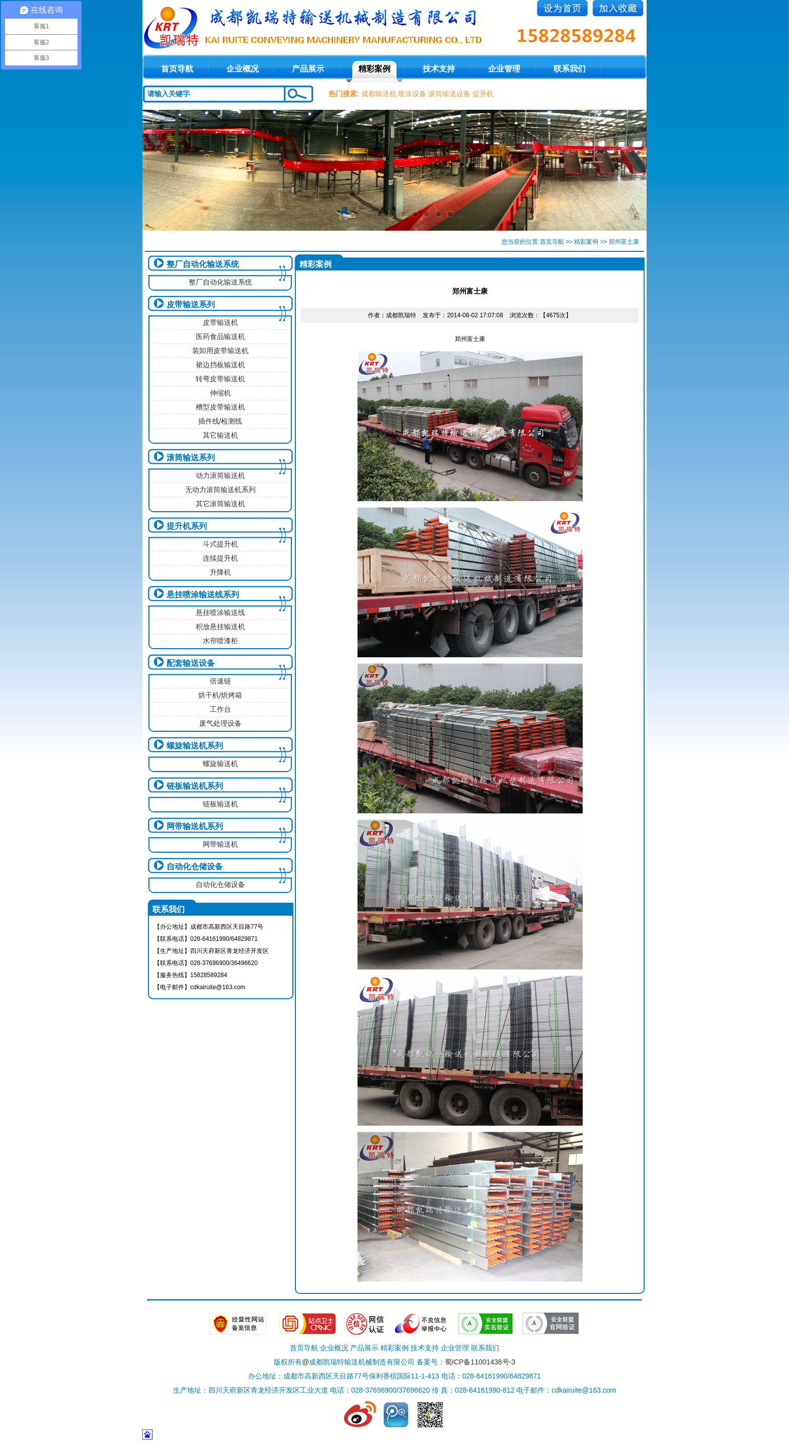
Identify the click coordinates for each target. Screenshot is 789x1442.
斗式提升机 (220, 544)
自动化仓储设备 (195, 866)
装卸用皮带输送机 (220, 351)
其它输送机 (220, 435)
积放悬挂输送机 (220, 627)
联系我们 (570, 68)
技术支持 (439, 68)
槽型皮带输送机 (220, 407)
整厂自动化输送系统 (203, 264)
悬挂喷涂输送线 (220, 612)
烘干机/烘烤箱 (220, 695)
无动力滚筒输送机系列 (220, 490)
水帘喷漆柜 (220, 641)
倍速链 (220, 681)
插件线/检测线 (220, 421)
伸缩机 (220, 393)
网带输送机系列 (195, 826)
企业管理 (504, 68)
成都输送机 (379, 94)
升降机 (220, 572)
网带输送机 (220, 844)
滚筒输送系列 (191, 457)
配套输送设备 (191, 663)
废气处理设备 (220, 723)
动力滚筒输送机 (220, 475)
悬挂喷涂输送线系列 (203, 594)
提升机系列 (187, 526)
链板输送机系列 (195, 786)
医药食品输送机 (220, 336)
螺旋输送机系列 (195, 745)
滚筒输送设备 (449, 94)
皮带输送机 (220, 322)
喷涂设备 (412, 94)
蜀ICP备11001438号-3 (480, 1362)
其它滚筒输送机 (220, 504)
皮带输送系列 (191, 304)
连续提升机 (220, 558)
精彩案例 (374, 68)
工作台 (220, 709)
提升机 (483, 94)
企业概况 (242, 68)
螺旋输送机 (220, 764)
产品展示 (308, 68)
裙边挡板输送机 (220, 365)
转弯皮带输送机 (220, 379)
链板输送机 (220, 804)
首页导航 (552, 241)
